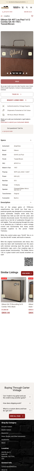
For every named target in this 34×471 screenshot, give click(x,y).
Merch (3, 443)
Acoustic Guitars (6, 426)
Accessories (5, 439)
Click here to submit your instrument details (15, 122)
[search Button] (27, 7)
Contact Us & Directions (9, 466)
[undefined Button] (27, 273)
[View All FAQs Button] (17, 416)
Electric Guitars (6, 430)
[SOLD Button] (17, 81)
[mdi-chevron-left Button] (3, 296)
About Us (4, 470)
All (1, 16)
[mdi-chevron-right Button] (31, 296)
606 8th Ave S (28, 12)
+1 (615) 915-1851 (7, 131)
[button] (17, 140)
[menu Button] (31, 7)
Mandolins (4, 433)
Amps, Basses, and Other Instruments (13, 436)
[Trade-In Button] (17, 94)
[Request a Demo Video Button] (17, 100)
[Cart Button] (23, 7)
